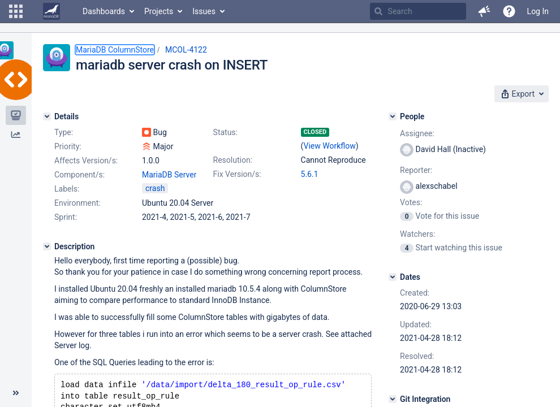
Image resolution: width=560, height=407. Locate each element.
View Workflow (330, 145)
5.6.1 (309, 174)
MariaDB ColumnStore (115, 49)
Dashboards (104, 11)
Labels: (66, 188)
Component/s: (79, 174)
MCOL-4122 (186, 49)
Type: (63, 132)
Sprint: (65, 217)
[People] (393, 116)
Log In (538, 11)
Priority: (67, 146)
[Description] (47, 246)
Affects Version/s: (86, 160)
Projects (158, 11)
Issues (204, 11)
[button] (16, 11)
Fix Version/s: (237, 174)
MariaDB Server (169, 174)
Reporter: (416, 170)
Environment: (77, 202)
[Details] (47, 116)
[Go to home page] (51, 11)
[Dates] (393, 277)
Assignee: (417, 133)
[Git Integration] (393, 399)
